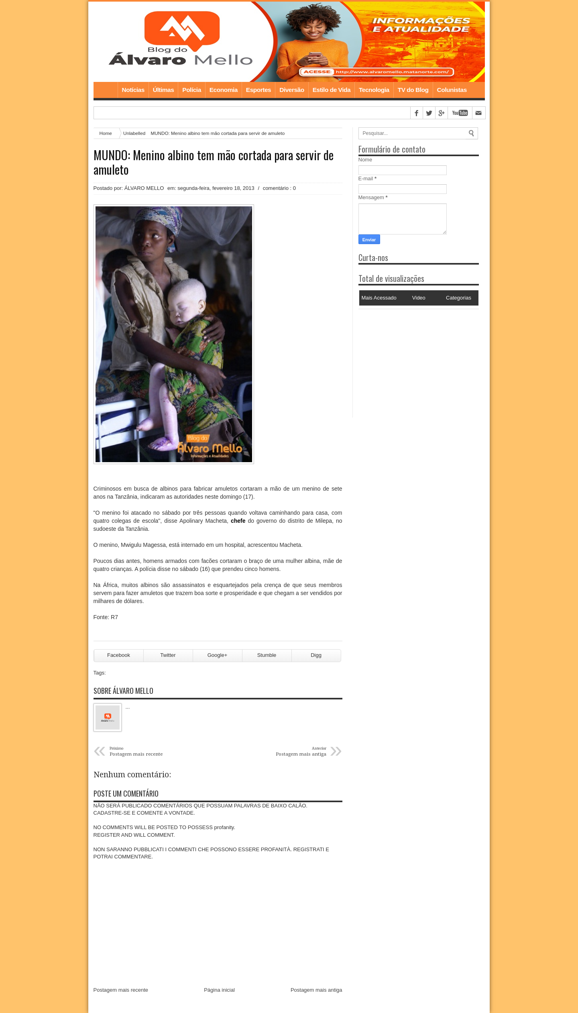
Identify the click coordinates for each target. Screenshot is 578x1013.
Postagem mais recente (121, 990)
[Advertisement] (408, 359)
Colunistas (452, 89)
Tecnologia (374, 89)
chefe (238, 521)
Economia (224, 89)
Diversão (291, 89)
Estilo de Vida (331, 89)
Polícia (191, 89)
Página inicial (219, 990)
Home (106, 90)
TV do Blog (413, 89)
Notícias (133, 89)
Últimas (163, 89)
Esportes (258, 89)
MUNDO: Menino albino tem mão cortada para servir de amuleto (214, 162)
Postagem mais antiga (316, 990)
